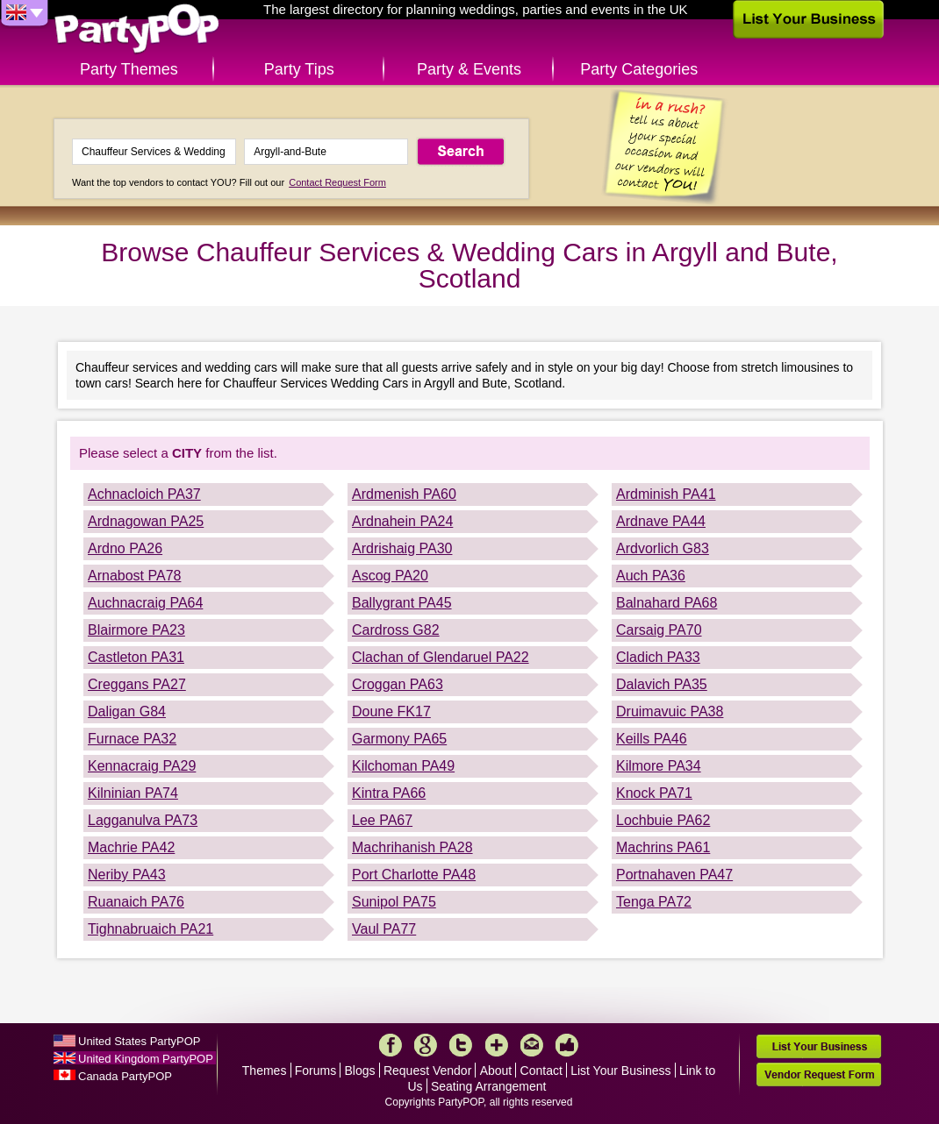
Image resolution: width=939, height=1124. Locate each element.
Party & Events (469, 69)
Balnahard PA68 (666, 602)
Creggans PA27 (137, 684)
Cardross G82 (396, 629)
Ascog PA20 (390, 575)
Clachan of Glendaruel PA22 (440, 657)
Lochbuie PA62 (663, 820)
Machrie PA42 (131, 847)
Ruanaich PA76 (136, 901)
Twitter (460, 1045)
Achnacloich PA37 (144, 494)
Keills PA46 (651, 738)
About (496, 1071)
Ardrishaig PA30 (402, 548)
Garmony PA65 (399, 738)
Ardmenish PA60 (404, 494)
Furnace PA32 (132, 738)
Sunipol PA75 (394, 901)
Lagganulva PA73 (142, 820)
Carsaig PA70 (659, 629)
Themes (264, 1071)
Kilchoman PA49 (403, 765)
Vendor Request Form (819, 1074)
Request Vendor (427, 1071)
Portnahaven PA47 (674, 874)
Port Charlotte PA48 (414, 874)
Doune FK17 (391, 711)
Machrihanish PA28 (412, 847)
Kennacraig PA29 (142, 765)
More (496, 1045)
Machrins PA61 (663, 847)
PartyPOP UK (137, 29)
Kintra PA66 (389, 793)
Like (567, 1045)
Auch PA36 (650, 575)
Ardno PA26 (125, 548)
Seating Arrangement (489, 1086)
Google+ (425, 1045)
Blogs (360, 1071)
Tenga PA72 (654, 901)
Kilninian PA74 (133, 793)
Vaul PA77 (384, 928)
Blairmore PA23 (136, 629)
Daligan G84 (127, 711)
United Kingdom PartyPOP (145, 1058)
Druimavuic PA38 (669, 711)
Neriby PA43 (127, 874)
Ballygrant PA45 (402, 602)
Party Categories (639, 69)
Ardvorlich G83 (662, 548)
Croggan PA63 (397, 684)
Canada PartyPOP (125, 1076)
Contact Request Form (337, 182)
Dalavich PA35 (661, 684)
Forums (315, 1071)
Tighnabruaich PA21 (150, 928)
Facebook (390, 1045)
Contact (541, 1071)
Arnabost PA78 (134, 575)
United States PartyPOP (139, 1041)
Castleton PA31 (136, 657)
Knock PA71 (654, 793)
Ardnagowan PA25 (146, 521)
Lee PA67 (382, 820)
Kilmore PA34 (658, 765)
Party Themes (129, 69)
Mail (531, 1045)
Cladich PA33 (658, 657)
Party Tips (299, 69)
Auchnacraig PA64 (145, 602)
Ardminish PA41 (666, 494)
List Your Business (620, 1071)
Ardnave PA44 (661, 521)
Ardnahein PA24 (402, 521)
